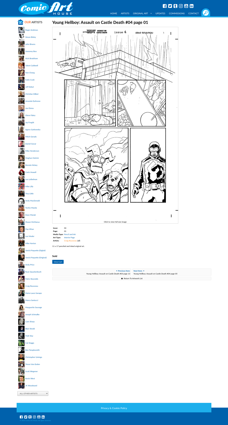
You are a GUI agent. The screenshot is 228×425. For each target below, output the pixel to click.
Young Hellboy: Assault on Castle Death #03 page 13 (108, 272)
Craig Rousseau (31, 286)
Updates (160, 13)
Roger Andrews (31, 30)
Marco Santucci (31, 300)
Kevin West (30, 378)
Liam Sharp (30, 321)
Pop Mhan (29, 229)
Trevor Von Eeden (32, 364)
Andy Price (29, 264)
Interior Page (69, 237)
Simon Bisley (30, 37)
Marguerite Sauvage (33, 307)
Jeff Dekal (29, 87)
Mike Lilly (29, 186)
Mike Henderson (32, 151)
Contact (193, 13)
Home (113, 13)
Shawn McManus (32, 222)
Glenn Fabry (30, 115)
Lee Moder (29, 236)
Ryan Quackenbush (33, 272)
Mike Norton (30, 243)
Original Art (142, 13)
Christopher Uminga (33, 357)
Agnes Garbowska (32, 129)
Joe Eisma (29, 108)
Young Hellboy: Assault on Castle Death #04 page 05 (155, 272)
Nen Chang (30, 72)
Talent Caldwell (31, 65)
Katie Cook (30, 80)
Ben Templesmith (32, 350)
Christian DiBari (31, 94)
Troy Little (29, 193)
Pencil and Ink (70, 234)
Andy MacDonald (32, 200)
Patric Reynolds (31, 279)
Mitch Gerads (31, 136)
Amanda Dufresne (32, 101)
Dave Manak (30, 215)
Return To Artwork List (133, 278)
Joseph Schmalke (32, 314)
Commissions (177, 13)
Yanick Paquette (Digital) (35, 250)
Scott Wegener (31, 371)
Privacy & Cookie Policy (114, 408)
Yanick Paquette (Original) (36, 257)
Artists (125, 13)
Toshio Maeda (31, 208)
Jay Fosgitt (29, 122)
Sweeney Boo (31, 51)
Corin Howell (30, 172)
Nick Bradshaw (31, 58)
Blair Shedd (30, 328)
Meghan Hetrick (32, 158)
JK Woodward (31, 385)
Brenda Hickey (31, 165)
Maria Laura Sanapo (33, 293)
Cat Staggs (29, 343)
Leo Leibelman (31, 179)
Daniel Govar (30, 144)
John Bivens (30, 44)
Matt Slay (29, 336)
